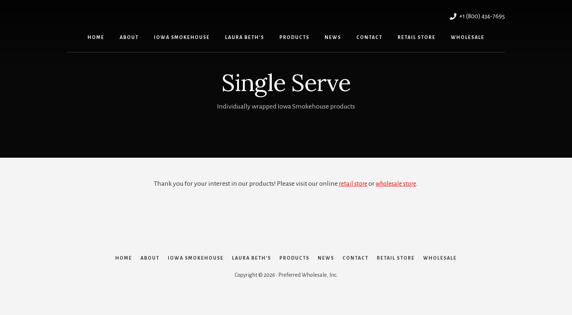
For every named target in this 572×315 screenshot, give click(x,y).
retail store (352, 183)
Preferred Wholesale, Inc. (146, 15)
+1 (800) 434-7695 (475, 16)
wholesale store (397, 183)
